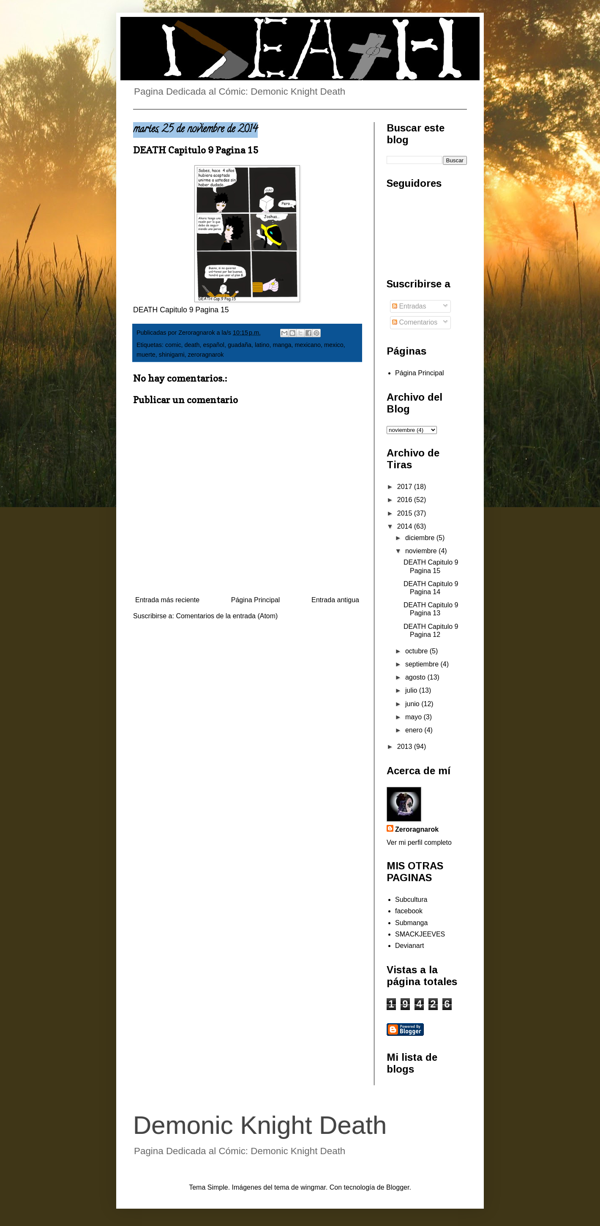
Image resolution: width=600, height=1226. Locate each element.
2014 (405, 526)
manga (282, 344)
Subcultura (411, 899)
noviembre (422, 550)
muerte (145, 354)
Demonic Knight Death (260, 1125)
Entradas (409, 306)
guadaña (239, 344)
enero (414, 730)
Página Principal (255, 599)
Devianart (409, 945)
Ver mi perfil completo (419, 842)
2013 (405, 746)
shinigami (172, 354)
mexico (334, 344)
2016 (405, 499)
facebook (409, 911)
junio (413, 703)
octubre (417, 651)
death (192, 344)
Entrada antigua (335, 599)
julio (412, 690)
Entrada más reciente (167, 599)
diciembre (420, 537)
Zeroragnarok (417, 829)
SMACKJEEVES (420, 934)
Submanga (411, 922)
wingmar (313, 1187)
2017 (405, 486)
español (213, 344)
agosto (416, 677)
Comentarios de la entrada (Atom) (227, 616)
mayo (414, 717)
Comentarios (414, 322)
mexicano (308, 344)
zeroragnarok (206, 354)
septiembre (423, 664)
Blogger (397, 1187)
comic (173, 344)
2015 (405, 513)
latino (262, 344)
